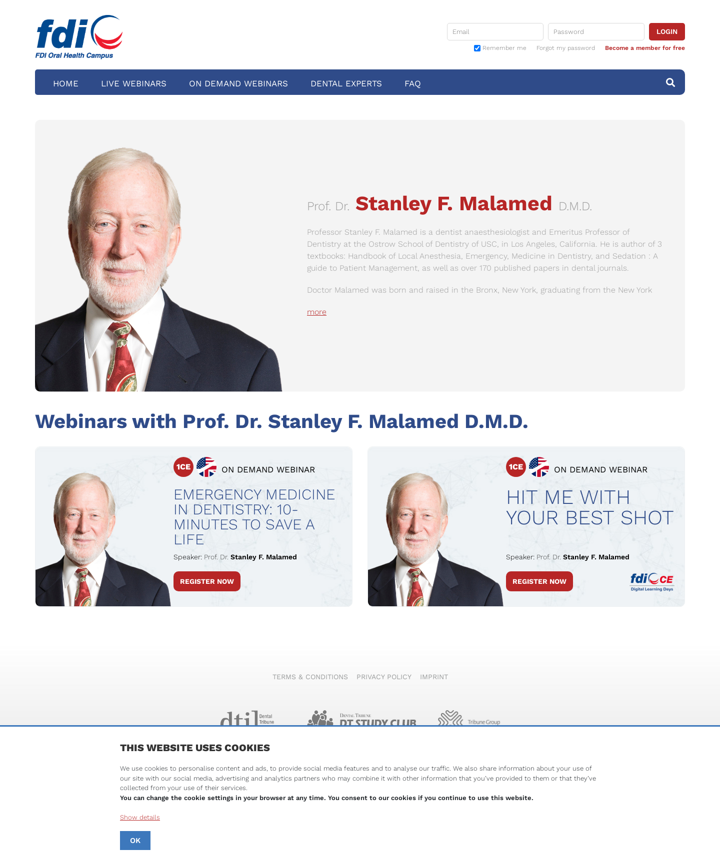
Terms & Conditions (310, 677)
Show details (140, 817)
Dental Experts (346, 83)
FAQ (412, 83)
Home (65, 83)
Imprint (434, 677)
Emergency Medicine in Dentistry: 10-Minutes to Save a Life (254, 517)
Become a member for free (645, 47)
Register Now (207, 581)
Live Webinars (133, 83)
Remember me (504, 48)
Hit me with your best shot (590, 507)
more (316, 312)
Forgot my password (565, 47)
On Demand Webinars (238, 83)
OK (135, 840)
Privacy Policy (384, 677)
